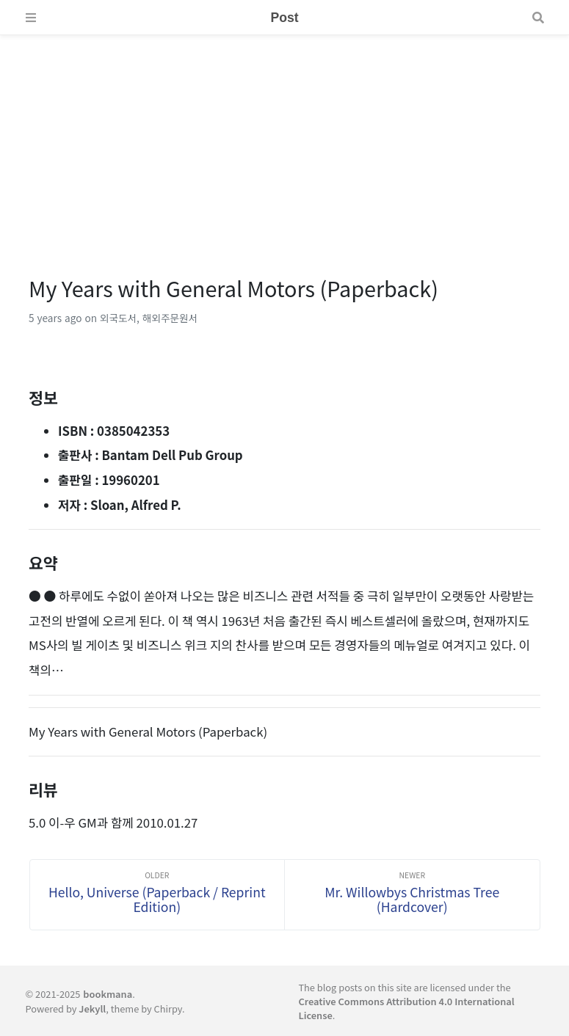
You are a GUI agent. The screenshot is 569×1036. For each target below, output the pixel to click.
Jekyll (92, 1008)
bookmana (107, 994)
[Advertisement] (284, 138)
